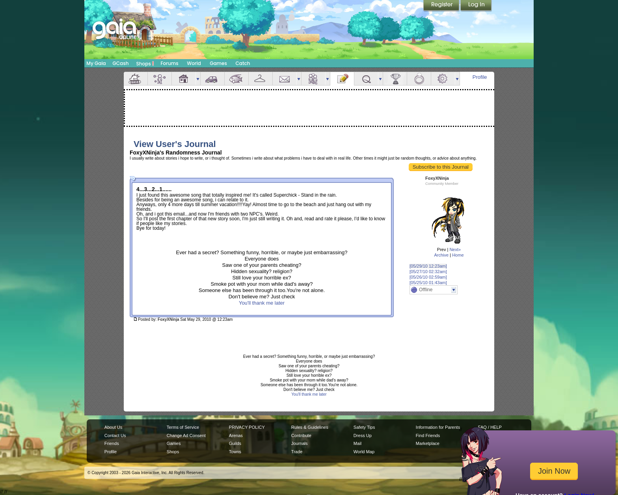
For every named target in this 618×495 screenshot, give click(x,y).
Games (218, 63)
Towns (235, 451)
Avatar (159, 78)
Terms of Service (183, 427)
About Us (113, 427)
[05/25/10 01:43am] (428, 282)
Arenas (236, 435)
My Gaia (96, 63)
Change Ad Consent (186, 435)
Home (458, 255)
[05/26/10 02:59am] (428, 277)
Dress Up (363, 435)
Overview (135, 78)
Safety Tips (364, 427)
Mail (284, 78)
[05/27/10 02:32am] (428, 271)
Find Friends (428, 435)
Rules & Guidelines (309, 427)
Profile (480, 77)
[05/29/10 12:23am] (428, 266)
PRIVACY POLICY (247, 427)
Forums (169, 63)
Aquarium (236, 78)
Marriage (419, 78)
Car (212, 78)
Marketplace (427, 443)
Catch (243, 63)
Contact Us (115, 435)
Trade (296, 451)
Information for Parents (438, 427)
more (197, 78)
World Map (364, 451)
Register (441, 6)
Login (476, 6)
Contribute (301, 435)
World (194, 63)
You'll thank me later (262, 303)
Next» (455, 249)
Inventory (260, 78)
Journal (342, 78)
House (183, 78)
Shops (145, 63)
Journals (299, 443)
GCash (121, 63)
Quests (366, 78)
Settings (443, 78)
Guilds (235, 443)
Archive (441, 255)
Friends (313, 78)
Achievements (395, 78)
